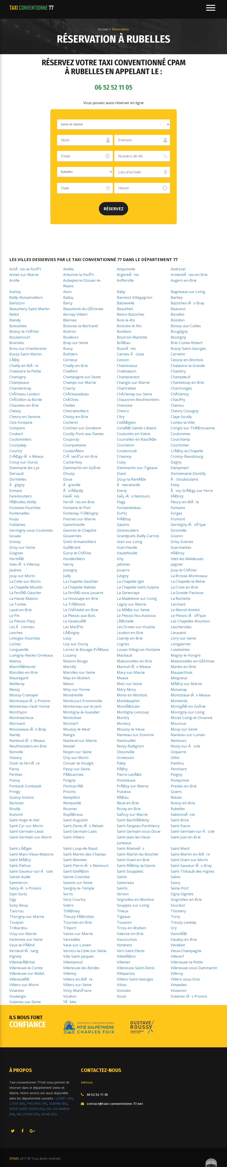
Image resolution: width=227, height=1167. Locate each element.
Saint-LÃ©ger (20, 848)
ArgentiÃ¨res (128, 274)
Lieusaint (178, 632)
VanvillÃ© (179, 933)
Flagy (121, 501)
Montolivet (72, 717)
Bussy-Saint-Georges (188, 348)
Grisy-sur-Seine (22, 547)
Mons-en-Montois (132, 695)
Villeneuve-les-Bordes (81, 967)
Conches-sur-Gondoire (82, 428)
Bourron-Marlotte (132, 337)
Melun (68, 683)
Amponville (126, 269)
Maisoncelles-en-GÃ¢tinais (193, 661)
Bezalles (177, 314)
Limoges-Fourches (24, 638)
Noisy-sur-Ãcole (185, 746)
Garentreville (74, 524)
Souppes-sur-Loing (133, 905)
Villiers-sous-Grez (185, 979)
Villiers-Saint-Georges (135, 979)
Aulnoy (15, 291)
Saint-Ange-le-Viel (24, 820)
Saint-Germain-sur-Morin (30, 837)
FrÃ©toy (124, 519)
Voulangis (17, 996)
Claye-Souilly (181, 416)
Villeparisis (126, 973)
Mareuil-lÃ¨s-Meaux (134, 666)
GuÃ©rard (71, 547)
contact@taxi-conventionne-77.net (115, 1104)
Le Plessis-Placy (22, 621)
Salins (175, 876)
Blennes (70, 320)
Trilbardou (18, 927)
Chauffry (178, 399)
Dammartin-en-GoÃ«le (81, 467)
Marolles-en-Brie (23, 672)
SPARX (14, 1158)
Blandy (15, 320)
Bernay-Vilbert (75, 314)
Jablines (123, 564)
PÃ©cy (122, 769)
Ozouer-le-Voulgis (78, 763)
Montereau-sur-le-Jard (82, 706)
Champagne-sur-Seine (82, 376)
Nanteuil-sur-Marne (80, 740)
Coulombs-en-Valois (134, 433)
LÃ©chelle (125, 621)
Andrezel (178, 269)
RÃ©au (123, 797)
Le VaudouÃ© (74, 621)
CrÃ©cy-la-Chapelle (187, 450)
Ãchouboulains (184, 479)
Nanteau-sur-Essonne (135, 734)
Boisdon (177, 320)
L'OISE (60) (17, 1103)
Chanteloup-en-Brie (187, 382)
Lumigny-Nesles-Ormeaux (31, 655)
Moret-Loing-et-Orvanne (191, 717)
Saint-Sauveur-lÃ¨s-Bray (191, 865)
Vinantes (16, 990)
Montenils (179, 700)
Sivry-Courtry (74, 899)
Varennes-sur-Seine (26, 939)
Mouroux (178, 723)
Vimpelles (179, 984)
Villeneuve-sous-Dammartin (194, 967)
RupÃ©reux (73, 814)
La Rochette (180, 598)
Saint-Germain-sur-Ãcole (193, 831)
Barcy (67, 303)
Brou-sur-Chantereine (28, 348)
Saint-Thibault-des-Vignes (192, 871)
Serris (68, 894)
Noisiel (69, 746)
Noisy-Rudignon (130, 746)
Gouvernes (72, 535)
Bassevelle (125, 303)
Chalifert (70, 371)
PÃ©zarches (73, 774)
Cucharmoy (72, 462)
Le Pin (14, 615)
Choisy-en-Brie (75, 416)
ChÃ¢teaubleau (76, 394)
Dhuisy (69, 473)
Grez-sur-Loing (129, 541)
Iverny (68, 564)
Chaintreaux (127, 365)
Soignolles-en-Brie (186, 899)
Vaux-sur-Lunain (77, 945)
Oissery (15, 757)
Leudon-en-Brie (130, 632)
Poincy (14, 780)
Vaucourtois (127, 939)
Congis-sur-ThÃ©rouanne (193, 428)
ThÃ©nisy (71, 911)
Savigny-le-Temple (78, 888)
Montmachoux (21, 717)
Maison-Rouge (75, 661)
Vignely (15, 956)
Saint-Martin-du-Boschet (137, 854)
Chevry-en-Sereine (24, 416)
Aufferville (125, 280)
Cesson (123, 359)
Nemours (178, 740)
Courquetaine (74, 445)
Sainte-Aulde (19, 876)
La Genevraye (128, 592)
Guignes (16, 553)
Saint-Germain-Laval (26, 831)
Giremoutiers (128, 530)
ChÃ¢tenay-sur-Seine (134, 394)
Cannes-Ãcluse (130, 354)
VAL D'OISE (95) (28, 1114)
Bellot (14, 314)
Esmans (15, 490)
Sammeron (18, 882)
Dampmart (180, 467)
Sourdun (178, 905)
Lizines (15, 644)
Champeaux (19, 382)
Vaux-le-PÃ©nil (22, 945)
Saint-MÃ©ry (20, 859)
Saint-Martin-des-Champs (84, 854)
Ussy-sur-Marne (23, 933)
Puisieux (124, 791)
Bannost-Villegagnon (134, 297)
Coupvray (71, 439)
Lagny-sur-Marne (131, 604)
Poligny (69, 780)
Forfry (122, 513)
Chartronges (181, 388)
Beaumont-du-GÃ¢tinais (83, 308)
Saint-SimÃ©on (76, 871)
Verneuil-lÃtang (23, 950)
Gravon (177, 535)
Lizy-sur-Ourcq (75, 644)
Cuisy (121, 462)
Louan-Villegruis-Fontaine (138, 649)
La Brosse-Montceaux (189, 575)
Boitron (69, 331)
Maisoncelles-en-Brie (134, 661)
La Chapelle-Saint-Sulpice (138, 587)
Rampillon (71, 797)
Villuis (122, 984)
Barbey (177, 297)
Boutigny (178, 337)
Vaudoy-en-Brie (184, 939)
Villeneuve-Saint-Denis (136, 967)
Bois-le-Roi (126, 320)
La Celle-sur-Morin (25, 581)
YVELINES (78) (37, 1103)
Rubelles (178, 808)
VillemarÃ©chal (22, 962)
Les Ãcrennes (21, 626)
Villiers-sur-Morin (24, 984)
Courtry (15, 450)
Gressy (15, 541)
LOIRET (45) (64, 1098)
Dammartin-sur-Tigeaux (137, 467)
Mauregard (18, 678)
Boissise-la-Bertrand (80, 325)
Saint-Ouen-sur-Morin (189, 859)
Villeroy (177, 973)
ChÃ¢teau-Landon (24, 394)
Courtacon (125, 445)
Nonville (16, 751)
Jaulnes (15, 570)
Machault (124, 655)
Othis (175, 757)
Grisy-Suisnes (182, 541)
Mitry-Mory (126, 689)
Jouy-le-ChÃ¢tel (183, 570)
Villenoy (69, 973)
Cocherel (70, 422)
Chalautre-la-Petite (25, 371)
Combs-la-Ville (183, 422)
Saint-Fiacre (180, 825)
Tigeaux (123, 916)
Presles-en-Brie (184, 786)
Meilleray (17, 683)
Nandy (14, 734)
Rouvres (70, 808)
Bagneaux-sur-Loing (188, 291)
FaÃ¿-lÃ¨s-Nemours (133, 496)
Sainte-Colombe (76, 876)
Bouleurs (70, 337)
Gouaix (15, 535)
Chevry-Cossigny (185, 410)
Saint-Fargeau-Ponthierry (138, 825)
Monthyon (18, 712)
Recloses (16, 802)
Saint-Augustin (75, 820)
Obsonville (125, 751)
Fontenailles (19, 513)
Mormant (17, 723)
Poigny (176, 774)
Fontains (178, 507)
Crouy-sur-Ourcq (23, 462)
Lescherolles (181, 626)
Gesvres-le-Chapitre (79, 530)
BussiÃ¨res (126, 348)
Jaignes (177, 564)
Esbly (175, 484)
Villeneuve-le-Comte (26, 967)
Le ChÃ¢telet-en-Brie (80, 609)
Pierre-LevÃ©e (129, 774)
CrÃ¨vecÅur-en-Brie (80, 456)
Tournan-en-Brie (77, 922)
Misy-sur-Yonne (76, 689)
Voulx (121, 996)
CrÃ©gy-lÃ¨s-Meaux (26, 456)
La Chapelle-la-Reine (188, 581)
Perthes (15, 774)
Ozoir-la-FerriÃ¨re (24, 763)
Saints (122, 876)
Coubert (16, 433)
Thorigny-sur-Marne (26, 916)
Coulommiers (20, 439)
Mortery (124, 723)
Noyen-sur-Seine (77, 751)
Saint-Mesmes (75, 859)
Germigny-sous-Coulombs (31, 530)
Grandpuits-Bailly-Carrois (138, 535)
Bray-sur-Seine (75, 342)
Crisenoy (124, 456)
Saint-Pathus (20, 865)
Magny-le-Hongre (186, 655)
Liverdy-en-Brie (130, 638)
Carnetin (178, 354)
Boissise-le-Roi (129, 325)
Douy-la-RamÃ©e (131, 479)
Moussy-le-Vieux (131, 729)
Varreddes (71, 939)
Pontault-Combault (25, 786)
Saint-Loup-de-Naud (80, 848)
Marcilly (69, 666)
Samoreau (125, 882)
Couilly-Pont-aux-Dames (83, 433)
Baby (121, 291)
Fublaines (17, 524)
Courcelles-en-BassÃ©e (136, 439)
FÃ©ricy (177, 496)
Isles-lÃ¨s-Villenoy (24, 564)
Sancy (175, 882)
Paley (121, 763)
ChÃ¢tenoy (180, 394)
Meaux (122, 678)
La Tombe (17, 604)
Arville (14, 280)
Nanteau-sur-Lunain (188, 734)
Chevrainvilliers (76, 410)
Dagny (176, 462)
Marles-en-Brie (183, 666)
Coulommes (180, 433)
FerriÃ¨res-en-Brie (78, 501)
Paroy (14, 769)
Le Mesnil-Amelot (185, 609)
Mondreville (73, 695)
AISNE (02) (49, 1114)
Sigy (12, 899)
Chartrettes (126, 388)
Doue (67, 479)
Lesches (16, 632)
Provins (69, 791)
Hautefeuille (127, 553)
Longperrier (181, 644)
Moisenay (179, 689)
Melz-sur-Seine (129, 683)
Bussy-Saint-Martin (25, 354)
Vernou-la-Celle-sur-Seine (84, 950)
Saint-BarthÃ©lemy (133, 820)
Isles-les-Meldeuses (187, 558)
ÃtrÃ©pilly (73, 490)
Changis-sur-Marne (133, 382)
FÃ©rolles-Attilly (22, 501)
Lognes (123, 644)
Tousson (124, 922)
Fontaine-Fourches (25, 507)
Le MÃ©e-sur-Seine (133, 609)
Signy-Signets (182, 894)
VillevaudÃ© (19, 979)
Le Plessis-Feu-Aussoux (136, 615)
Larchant (178, 604)
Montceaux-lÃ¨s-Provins (29, 700)
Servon (123, 894)
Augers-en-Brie (183, 280)
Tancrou (16, 911)
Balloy (68, 297)
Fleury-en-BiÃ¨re (185, 501)
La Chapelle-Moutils (26, 587)
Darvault (16, 473)
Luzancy (70, 655)
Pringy (14, 791)
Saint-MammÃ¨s (130, 848)
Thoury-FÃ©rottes (78, 916)
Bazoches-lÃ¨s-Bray (187, 303)
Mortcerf (70, 723)
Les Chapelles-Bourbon (190, 621)
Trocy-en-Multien (131, 927)
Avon (67, 291)
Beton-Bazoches (130, 314)
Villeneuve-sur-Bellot (26, 973)
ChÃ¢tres (70, 399)
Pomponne (180, 780)
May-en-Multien (76, 678)
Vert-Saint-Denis (131, 950)
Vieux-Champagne (186, 950)
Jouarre (123, 570)
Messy (14, 689)
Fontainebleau (129, 507)
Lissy (67, 638)
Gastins (123, 524)
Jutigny (123, 575)
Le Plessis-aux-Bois (79, 615)
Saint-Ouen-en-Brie (133, 859)
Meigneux (179, 678)
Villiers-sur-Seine (77, 984)
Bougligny (179, 331)
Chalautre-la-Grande (188, 365)
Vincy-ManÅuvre (77, 990)
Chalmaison (126, 371)
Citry (121, 416)
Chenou (177, 405)
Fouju (14, 519)
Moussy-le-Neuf (76, 729)
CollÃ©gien (126, 422)
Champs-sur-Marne (79, 382)
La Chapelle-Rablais (79, 587)
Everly (122, 490)
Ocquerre (178, 751)
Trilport (69, 927)
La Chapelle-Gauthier (80, 581)
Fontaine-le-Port (77, 507)
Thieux (122, 911)
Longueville (19, 649)
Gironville (178, 530)
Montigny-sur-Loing (188, 712)
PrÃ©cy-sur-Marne (133, 786)
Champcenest (128, 376)
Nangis (69, 734)
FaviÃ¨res (71, 496)
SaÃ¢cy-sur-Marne (132, 814)
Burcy (68, 348)
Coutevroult (127, 450)
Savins (122, 888)
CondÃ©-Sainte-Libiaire (136, 428)
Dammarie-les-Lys (24, 467)
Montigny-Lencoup (133, 712)
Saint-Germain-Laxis (80, 831)
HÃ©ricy (177, 553)
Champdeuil (180, 376)
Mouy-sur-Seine (184, 729)
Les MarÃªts (73, 626)
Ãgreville (71, 484)
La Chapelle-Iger (130, 581)
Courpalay (17, 445)
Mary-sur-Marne (131, 672)
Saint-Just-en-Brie (186, 837)
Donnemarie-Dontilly (188, 473)
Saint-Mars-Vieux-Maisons (31, 854)
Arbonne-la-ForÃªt (78, 274)
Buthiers (70, 354)
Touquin (16, 922)
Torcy (175, 916)
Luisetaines (180, 649)
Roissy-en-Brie (183, 802)
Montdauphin (128, 700)
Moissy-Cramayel (23, 695)
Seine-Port (179, 888)
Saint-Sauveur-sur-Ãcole (31, 871)
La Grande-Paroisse (187, 592)
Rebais (176, 797)
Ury (174, 927)
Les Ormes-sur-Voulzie (136, 626)
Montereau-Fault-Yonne (29, 706)
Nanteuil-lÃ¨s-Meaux (27, 740)
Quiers (176, 791)
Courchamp (180, 439)
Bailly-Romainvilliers (26, 297)
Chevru (123, 410)
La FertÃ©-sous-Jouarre (83, 592)
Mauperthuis (181, 672)
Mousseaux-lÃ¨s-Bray (27, 729)
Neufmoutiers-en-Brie (28, 746)
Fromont (178, 519)
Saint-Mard (180, 848)
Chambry (178, 371)
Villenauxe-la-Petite (187, 962)
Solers (68, 905)
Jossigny (70, 570)
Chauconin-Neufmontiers (138, 399)
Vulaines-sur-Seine (25, 1001)
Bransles (16, 342)
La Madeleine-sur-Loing (137, 598)
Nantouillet (126, 740)
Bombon (124, 331)
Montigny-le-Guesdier (81, 712)
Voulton (69, 996)
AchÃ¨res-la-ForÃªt (25, 269)
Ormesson (125, 757)
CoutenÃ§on (73, 450)
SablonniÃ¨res (183, 814)
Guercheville (127, 547)
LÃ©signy (71, 632)
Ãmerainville (128, 484)
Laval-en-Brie (20, 609)
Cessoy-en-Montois (187, 359)
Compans (17, 428)
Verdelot (178, 945)
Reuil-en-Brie (128, 802)
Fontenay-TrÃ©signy (80, 513)
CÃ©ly (14, 359)
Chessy (15, 410)
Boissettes (18, 325)
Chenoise (124, 405)
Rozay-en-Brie (129, 808)
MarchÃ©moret (22, 666)
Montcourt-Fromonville (82, 700)
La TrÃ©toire (74, 604)
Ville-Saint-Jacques (78, 956)
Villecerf (177, 956)
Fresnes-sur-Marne (79, 519)
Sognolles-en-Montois (135, 899)
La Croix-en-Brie (184, 587)
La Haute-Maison (23, 598)
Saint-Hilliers (73, 837)
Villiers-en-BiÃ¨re (77, 979)
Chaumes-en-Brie (24, 405)
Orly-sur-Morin (75, 757)
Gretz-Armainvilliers (79, 541)
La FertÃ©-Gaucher (25, 592)
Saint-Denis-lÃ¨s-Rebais (83, 825)
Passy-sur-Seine (76, 769)
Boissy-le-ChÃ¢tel (24, 331)
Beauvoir (178, 308)
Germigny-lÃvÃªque (188, 524)
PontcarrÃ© (73, 786)
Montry (123, 717)
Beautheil (125, 308)
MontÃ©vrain (128, 706)
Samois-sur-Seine (77, 882)
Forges (176, 513)
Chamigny (17, 376)
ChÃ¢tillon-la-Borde (25, 399)
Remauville (72, 802)
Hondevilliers (74, 558)
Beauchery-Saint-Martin (29, 308)
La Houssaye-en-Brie (80, 598)
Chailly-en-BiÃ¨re (23, 365)
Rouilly (14, 808)
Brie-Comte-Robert (187, 342)
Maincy (15, 661)
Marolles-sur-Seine (79, 672)
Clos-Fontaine (20, 422)
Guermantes (181, 547)
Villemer (123, 962)
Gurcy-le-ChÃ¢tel (77, 553)
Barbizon (17, 303)
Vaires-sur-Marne (78, 933)
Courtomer (180, 445)
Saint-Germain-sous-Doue (138, 831)
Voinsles (124, 990)
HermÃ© (16, 558)
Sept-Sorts (18, 894)
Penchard (178, 769)
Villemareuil (73, 962)
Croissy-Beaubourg (187, 456)
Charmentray (20, 388)
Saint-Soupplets (130, 871)
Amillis (68, 269)
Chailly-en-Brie (75, 365)
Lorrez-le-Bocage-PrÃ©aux (86, 649)
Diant (121, 473)
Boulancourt (19, 337)
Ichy (120, 558)
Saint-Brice (180, 820)
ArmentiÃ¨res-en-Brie (189, 274)
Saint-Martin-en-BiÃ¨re (190, 854)
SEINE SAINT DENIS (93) (27, 1109)
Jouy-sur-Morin (22, 575)
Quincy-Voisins (21, 797)
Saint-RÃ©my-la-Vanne (136, 865)
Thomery (178, 911)
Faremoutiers (20, 496)
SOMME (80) (58, 1103)
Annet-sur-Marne (24, 274)
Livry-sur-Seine (183, 638)
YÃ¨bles (69, 1001)
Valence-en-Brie (130, 933)
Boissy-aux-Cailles (186, 325)
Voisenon (178, 990)
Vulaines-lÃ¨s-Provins (189, 996)
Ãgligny (17, 484)
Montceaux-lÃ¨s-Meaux (190, 695)
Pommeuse (126, 780)
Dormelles (17, 479)
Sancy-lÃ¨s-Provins (25, 888)
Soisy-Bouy (18, 905)
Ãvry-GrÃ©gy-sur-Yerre (192, 490)
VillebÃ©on (126, 956)
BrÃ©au (123, 342)
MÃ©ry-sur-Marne (186, 683)
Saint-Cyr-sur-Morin (26, 825)
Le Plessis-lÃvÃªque (188, 615)
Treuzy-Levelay (183, 922)
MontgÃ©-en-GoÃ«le (188, 706)
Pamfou (177, 763)
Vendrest (124, 945)
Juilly (67, 575)
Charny (69, 388)
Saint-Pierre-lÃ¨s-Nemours (86, 865)
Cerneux (70, 359)
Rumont (16, 814)
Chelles (69, 405)
